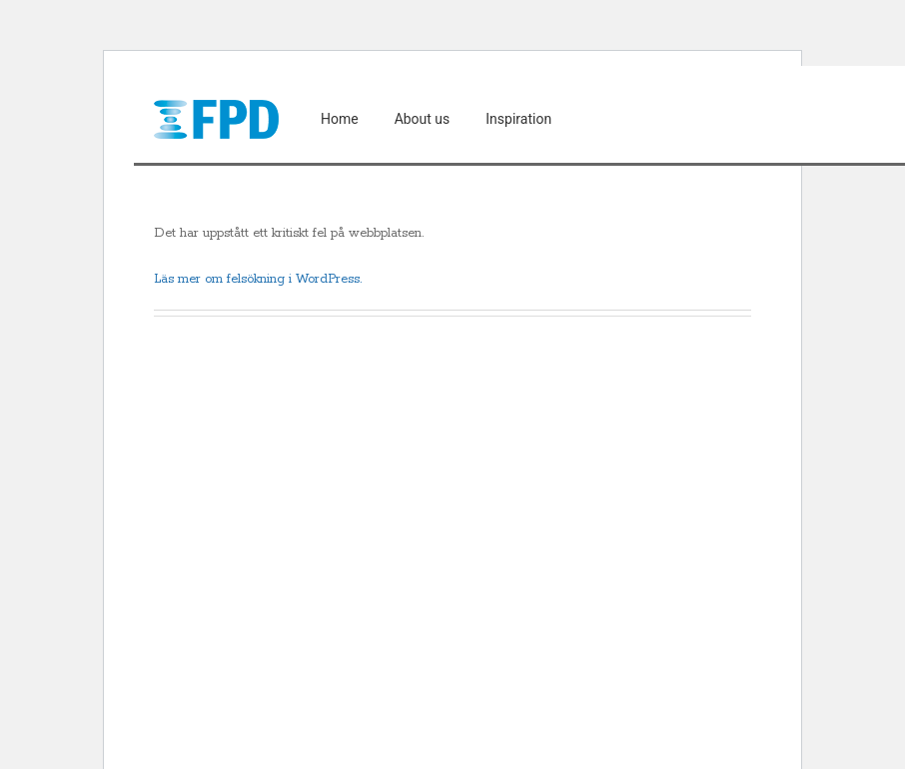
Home (340, 119)
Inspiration (518, 119)
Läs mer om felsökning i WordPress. (258, 279)
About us (423, 119)
